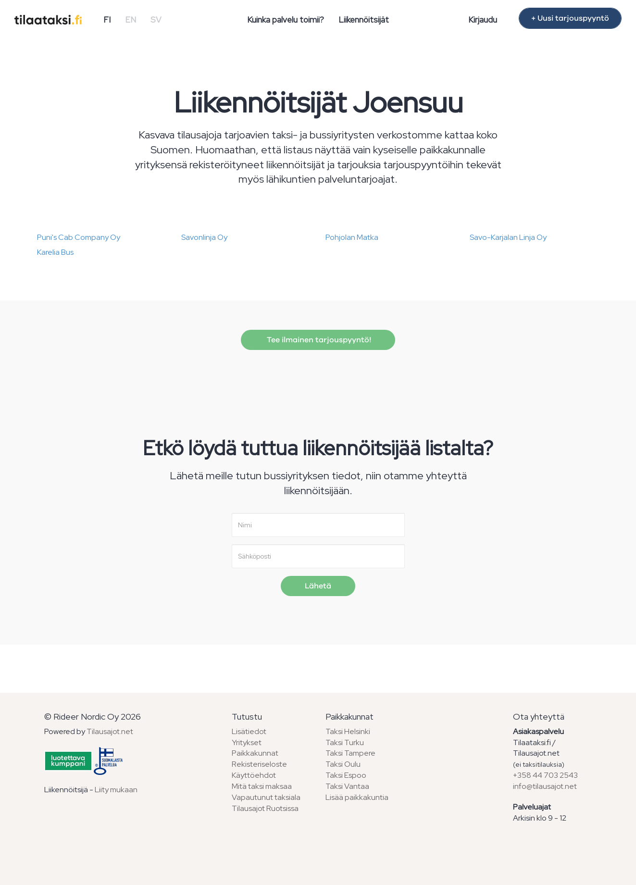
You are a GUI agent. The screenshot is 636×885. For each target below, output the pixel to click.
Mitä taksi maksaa (262, 786)
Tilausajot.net (110, 731)
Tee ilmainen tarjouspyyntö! (318, 340)
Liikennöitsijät (363, 19)
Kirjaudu (482, 19)
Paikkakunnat (255, 753)
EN (130, 19)
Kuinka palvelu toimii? (285, 19)
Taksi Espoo (345, 775)
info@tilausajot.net (545, 786)
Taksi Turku (344, 742)
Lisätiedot (249, 731)
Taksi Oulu (343, 764)
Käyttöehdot (254, 775)
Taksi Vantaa (347, 786)
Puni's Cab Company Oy (78, 237)
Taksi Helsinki (347, 731)
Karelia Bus (55, 252)
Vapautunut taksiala (266, 797)
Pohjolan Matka (351, 237)
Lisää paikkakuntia (356, 797)
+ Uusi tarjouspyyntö (570, 18)
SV (156, 19)
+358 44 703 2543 (545, 775)
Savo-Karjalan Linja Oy (508, 237)
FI (107, 19)
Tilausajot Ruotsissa (265, 808)
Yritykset (247, 742)
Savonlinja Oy (204, 237)
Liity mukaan (116, 790)
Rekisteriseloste (259, 764)
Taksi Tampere (350, 753)
